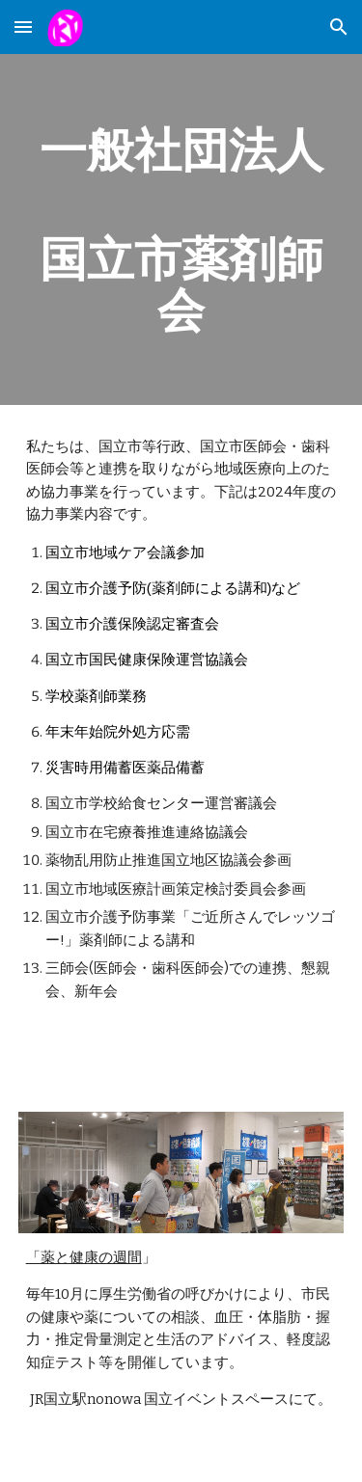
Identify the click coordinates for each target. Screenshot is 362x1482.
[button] (23, 26)
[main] (181, 229)
